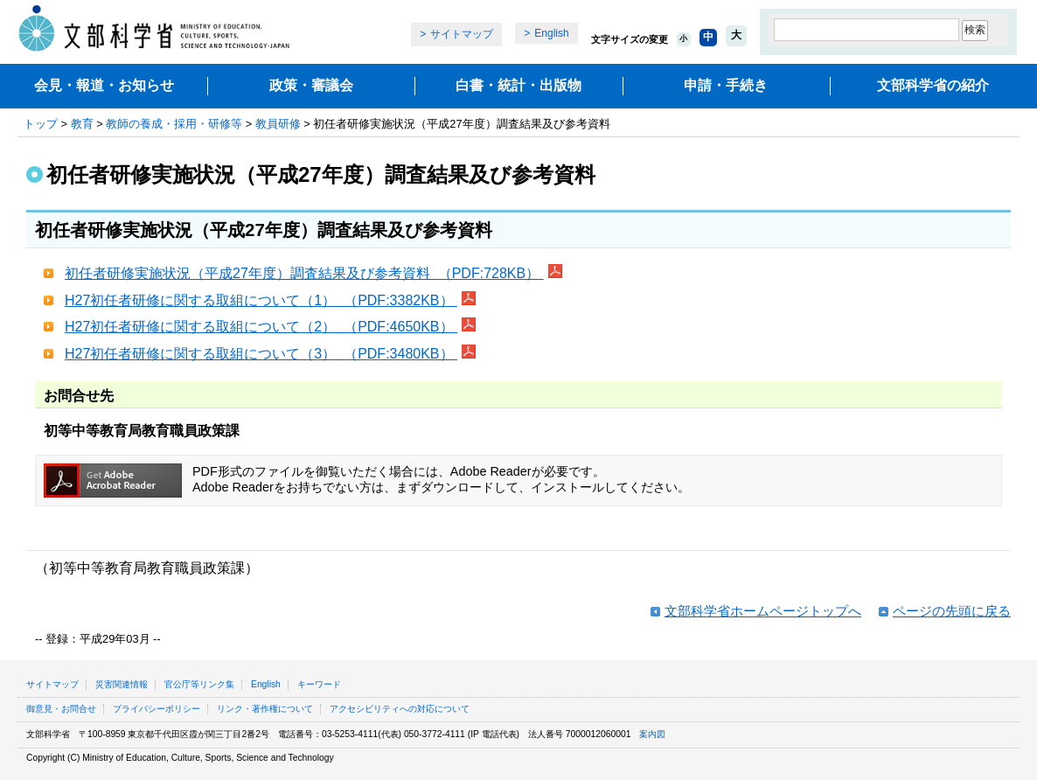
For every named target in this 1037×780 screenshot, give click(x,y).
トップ (41, 123)
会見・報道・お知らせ (104, 85)
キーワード (319, 684)
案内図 (652, 734)
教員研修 (278, 123)
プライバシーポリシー (156, 709)
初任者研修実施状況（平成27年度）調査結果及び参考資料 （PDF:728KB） (304, 273)
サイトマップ (461, 34)
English (551, 33)
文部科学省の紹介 (933, 85)
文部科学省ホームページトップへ (763, 610)
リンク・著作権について (265, 709)
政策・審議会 (311, 85)
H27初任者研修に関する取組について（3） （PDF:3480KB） (261, 353)
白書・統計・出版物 (518, 85)
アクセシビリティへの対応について (400, 709)
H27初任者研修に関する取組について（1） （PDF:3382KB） (261, 300)
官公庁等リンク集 (199, 684)
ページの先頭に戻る (952, 610)
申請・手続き (726, 85)
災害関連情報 (121, 684)
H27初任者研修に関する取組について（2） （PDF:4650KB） (261, 326)
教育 (82, 123)
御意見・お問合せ (61, 709)
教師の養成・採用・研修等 (174, 123)
